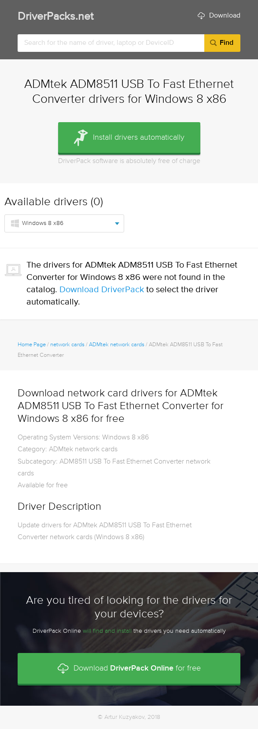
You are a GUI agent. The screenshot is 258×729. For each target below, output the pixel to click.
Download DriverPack (101, 289)
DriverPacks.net (55, 16)
